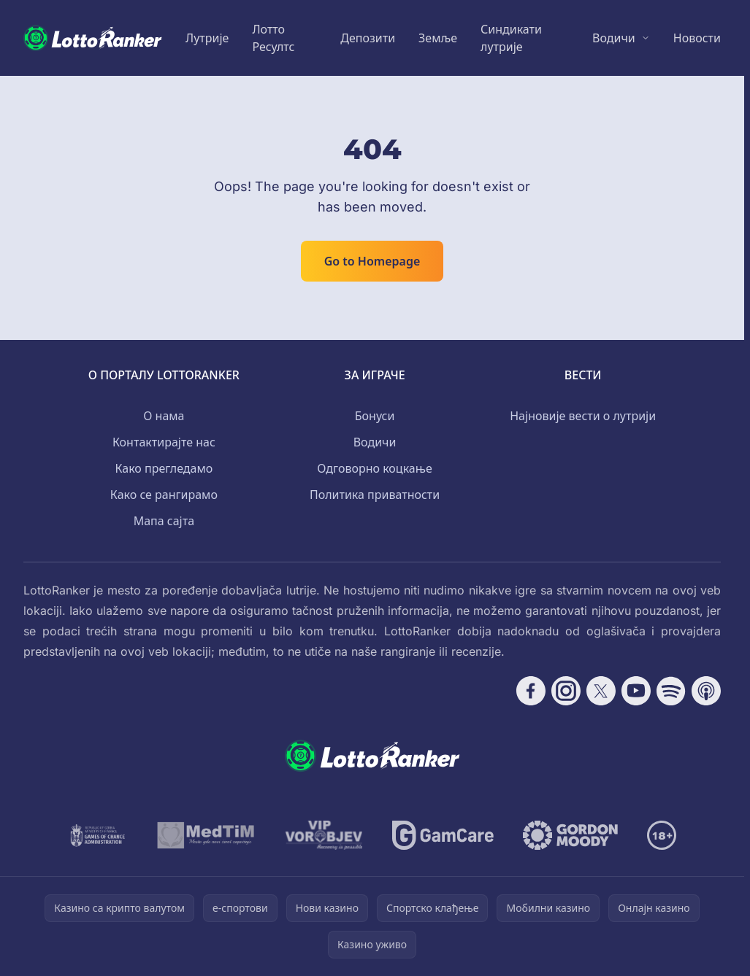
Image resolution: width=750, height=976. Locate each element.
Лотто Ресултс (273, 38)
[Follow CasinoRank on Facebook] (531, 690)
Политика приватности (375, 495)
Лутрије (207, 38)
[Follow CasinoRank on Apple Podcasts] (706, 690)
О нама (163, 416)
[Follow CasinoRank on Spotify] (671, 690)
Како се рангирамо (164, 495)
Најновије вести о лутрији (583, 416)
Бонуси (375, 416)
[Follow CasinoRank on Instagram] (566, 690)
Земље (437, 38)
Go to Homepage (372, 261)
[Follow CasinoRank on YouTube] (636, 690)
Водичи (613, 38)
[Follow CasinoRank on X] (601, 690)
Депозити (367, 38)
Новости (697, 38)
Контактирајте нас (163, 442)
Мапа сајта (164, 521)
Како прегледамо (164, 468)
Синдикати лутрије (511, 38)
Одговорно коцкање (374, 468)
